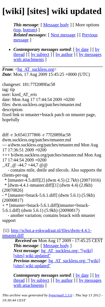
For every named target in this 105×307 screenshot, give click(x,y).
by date (82, 49)
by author (64, 54)
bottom (29, 29)
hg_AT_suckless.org (36, 69)
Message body (56, 24)
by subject (40, 54)
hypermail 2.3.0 (60, 295)
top (17, 29)
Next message (63, 34)
